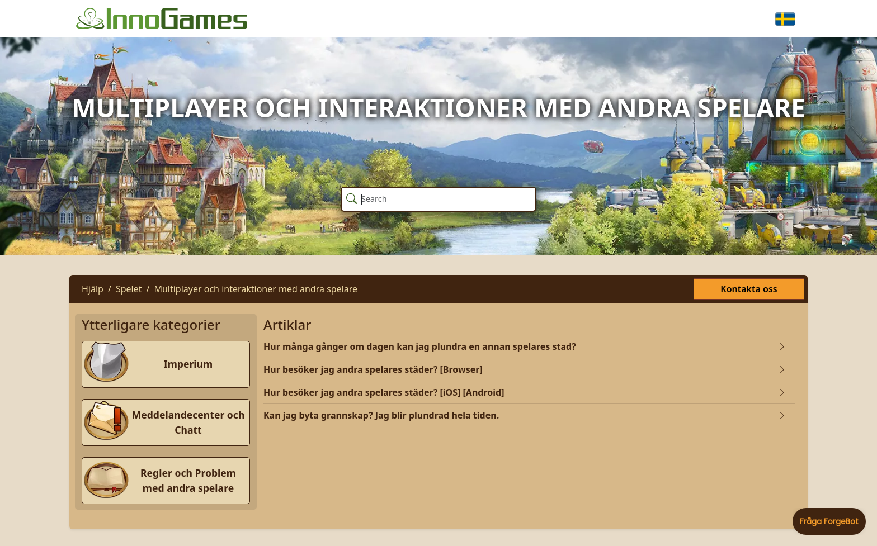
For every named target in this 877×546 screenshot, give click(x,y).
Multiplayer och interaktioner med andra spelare (255, 289)
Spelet (129, 289)
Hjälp (92, 289)
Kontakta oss (748, 289)
